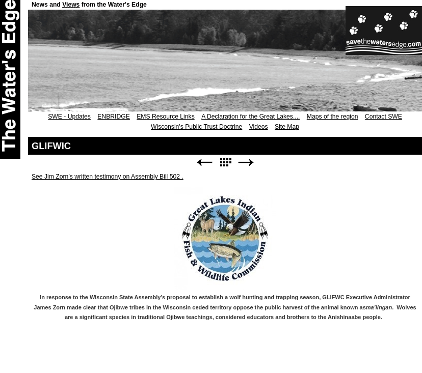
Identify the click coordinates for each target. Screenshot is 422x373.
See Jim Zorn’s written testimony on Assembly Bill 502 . (107, 176)
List (225, 162)
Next (246, 162)
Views (71, 4)
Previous (204, 162)
